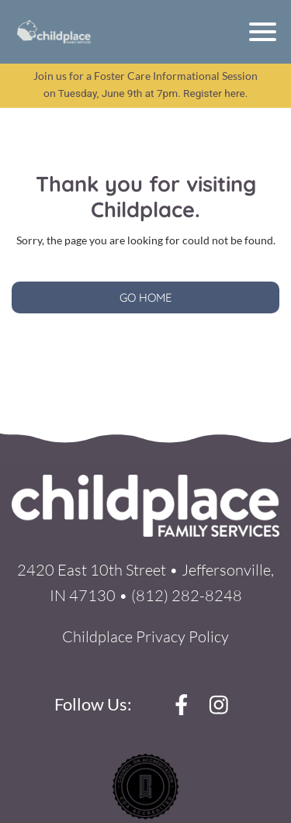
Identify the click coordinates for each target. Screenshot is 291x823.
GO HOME (146, 297)
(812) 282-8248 (186, 595)
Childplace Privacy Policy (145, 636)
